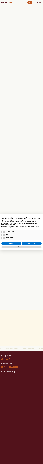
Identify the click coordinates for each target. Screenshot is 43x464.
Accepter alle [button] (31, 243)
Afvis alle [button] (11, 243)
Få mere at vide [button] (22, 247)
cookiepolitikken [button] (33, 220)
